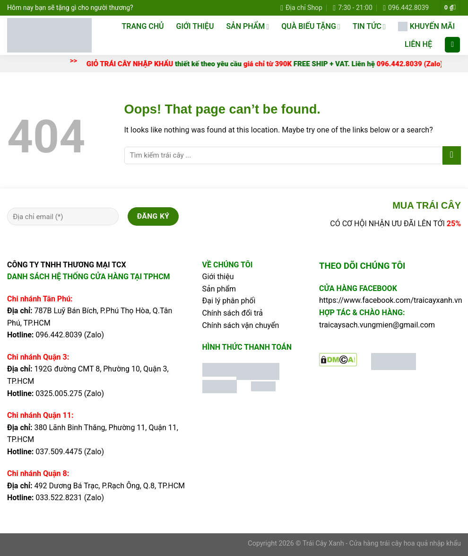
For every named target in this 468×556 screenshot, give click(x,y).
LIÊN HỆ (418, 44)
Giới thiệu (195, 26)
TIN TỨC (369, 26)
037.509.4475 (58, 451)
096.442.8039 (58, 334)
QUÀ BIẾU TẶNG (310, 26)
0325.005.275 (58, 393)
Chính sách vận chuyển (240, 325)
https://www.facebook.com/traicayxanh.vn (390, 300)
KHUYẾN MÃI (426, 26)
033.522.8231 (58, 497)
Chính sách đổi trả (232, 313)
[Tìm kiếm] (452, 45)
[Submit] (451, 155)
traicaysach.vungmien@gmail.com (377, 324)
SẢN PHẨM (247, 26)
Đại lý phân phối (229, 300)
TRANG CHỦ (143, 26)
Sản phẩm (219, 288)
